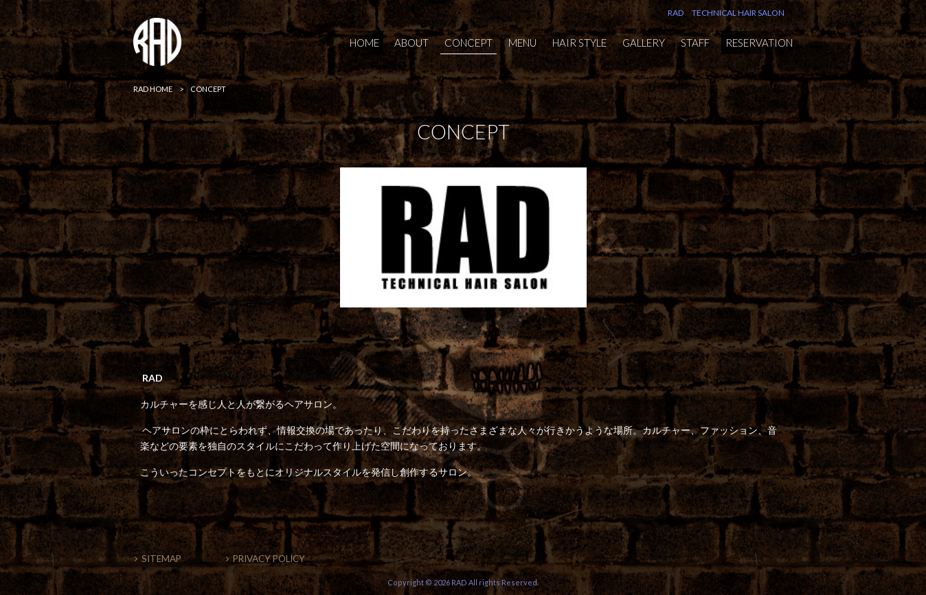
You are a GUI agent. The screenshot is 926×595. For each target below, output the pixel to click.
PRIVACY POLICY (269, 558)
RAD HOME (152, 88)
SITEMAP (161, 558)
